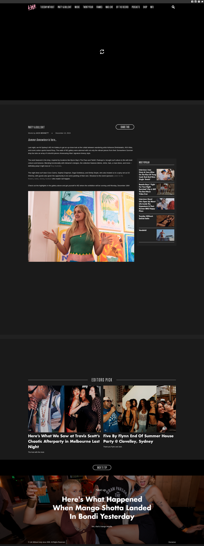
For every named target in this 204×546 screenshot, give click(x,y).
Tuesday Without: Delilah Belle (146, 219)
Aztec (36, 180)
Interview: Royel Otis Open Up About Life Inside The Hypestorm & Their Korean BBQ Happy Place (147, 207)
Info (152, 7)
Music (77, 7)
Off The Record (122, 7)
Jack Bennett (42, 135)
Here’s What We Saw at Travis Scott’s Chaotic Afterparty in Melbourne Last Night (64, 443)
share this (125, 128)
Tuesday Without (47, 7)
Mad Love (109, 7)
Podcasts (136, 7)
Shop (145, 7)
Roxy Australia (55, 168)
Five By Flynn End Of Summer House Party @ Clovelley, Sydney (138, 440)
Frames (99, 7)
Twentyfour (88, 7)
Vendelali (143, 232)
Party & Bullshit (65, 7)
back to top (102, 469)
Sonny (42, 180)
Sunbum (48, 180)
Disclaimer (172, 544)
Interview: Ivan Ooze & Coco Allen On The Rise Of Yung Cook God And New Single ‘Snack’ (147, 176)
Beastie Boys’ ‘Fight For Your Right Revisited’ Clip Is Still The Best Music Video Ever (147, 191)
